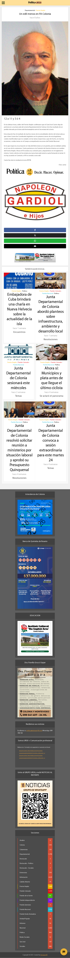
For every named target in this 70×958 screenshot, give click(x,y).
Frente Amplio (40, 10)
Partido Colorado (55, 291)
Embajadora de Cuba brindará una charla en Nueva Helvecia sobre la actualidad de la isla (19, 309)
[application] (35, 756)
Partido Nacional (47, 294)
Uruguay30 (44, 955)
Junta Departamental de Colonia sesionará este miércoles (18, 378)
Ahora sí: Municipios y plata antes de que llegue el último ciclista (51, 378)
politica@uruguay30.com (34, 731)
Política (24, 291)
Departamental (30, 10)
